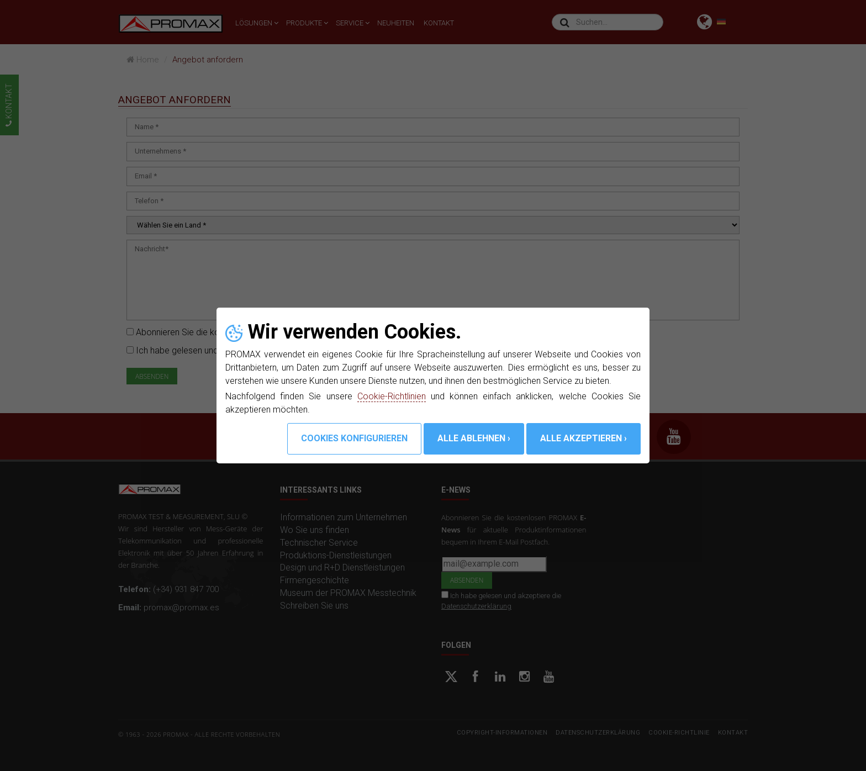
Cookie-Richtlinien (391, 396)
